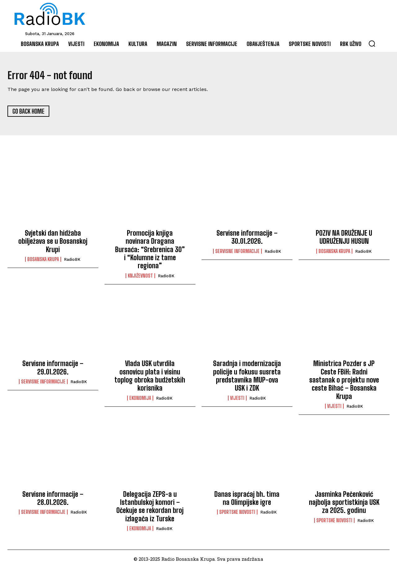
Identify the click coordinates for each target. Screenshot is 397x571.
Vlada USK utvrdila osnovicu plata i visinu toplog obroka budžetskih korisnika (149, 378)
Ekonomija (140, 400)
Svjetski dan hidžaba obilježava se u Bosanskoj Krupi (52, 244)
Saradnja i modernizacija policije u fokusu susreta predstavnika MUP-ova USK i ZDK (247, 378)
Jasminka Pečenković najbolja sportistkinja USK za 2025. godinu (344, 505)
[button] (371, 43)
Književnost (140, 278)
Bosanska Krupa (43, 262)
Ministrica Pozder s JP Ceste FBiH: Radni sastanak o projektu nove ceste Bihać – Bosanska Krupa (344, 383)
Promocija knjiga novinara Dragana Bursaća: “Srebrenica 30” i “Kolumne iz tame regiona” (150, 252)
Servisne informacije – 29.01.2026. (52, 370)
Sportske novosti (237, 515)
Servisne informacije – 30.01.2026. (247, 240)
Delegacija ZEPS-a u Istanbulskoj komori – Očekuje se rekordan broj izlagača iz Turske (150, 509)
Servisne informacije (237, 254)
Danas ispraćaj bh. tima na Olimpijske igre (246, 501)
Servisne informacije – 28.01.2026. (52, 501)
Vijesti (237, 400)
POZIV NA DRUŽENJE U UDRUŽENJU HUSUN (344, 240)
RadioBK (72, 262)
